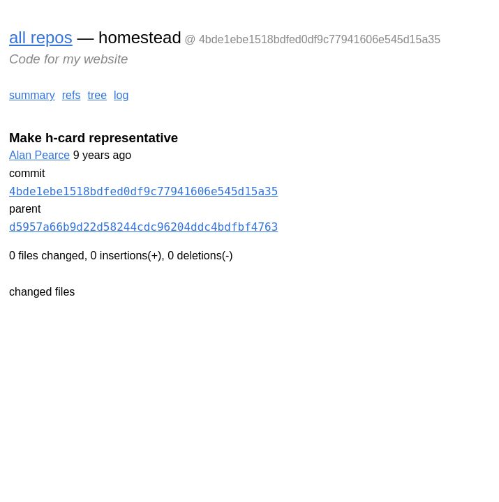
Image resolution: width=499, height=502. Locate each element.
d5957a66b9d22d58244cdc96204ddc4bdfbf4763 (143, 227)
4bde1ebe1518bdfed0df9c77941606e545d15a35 (143, 191)
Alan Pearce (39, 155)
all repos (41, 37)
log (121, 95)
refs (71, 95)
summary (32, 95)
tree (97, 95)
